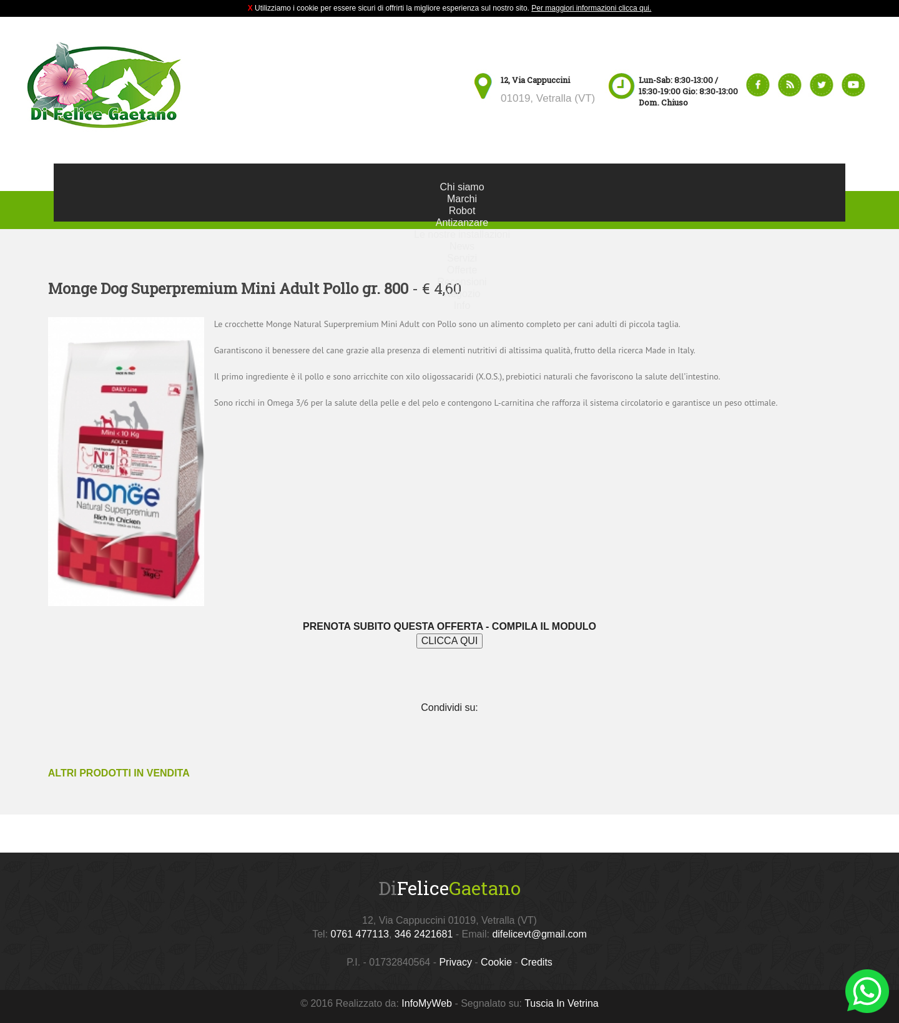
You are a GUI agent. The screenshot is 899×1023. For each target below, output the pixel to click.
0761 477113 (360, 934)
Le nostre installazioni (462, 234)
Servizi (462, 258)
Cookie (496, 962)
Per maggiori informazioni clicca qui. (591, 8)
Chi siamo (462, 187)
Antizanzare (462, 222)
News (462, 246)
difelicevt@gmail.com (539, 934)
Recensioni (461, 282)
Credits (537, 962)
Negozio (462, 293)
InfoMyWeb (426, 1003)
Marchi (462, 198)
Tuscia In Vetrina (561, 1003)
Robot (462, 210)
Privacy (455, 962)
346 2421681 (424, 934)
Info (462, 305)
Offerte (462, 270)
